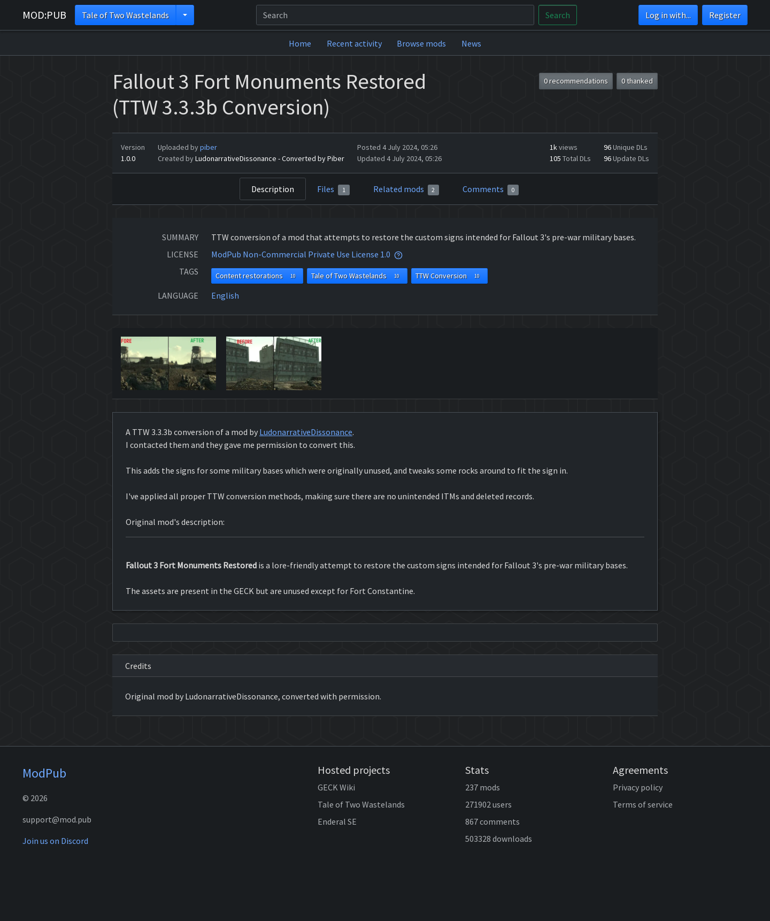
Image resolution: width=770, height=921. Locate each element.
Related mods (406, 189)
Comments (491, 189)
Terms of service (643, 804)
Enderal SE (337, 821)
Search (557, 15)
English (225, 295)
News (471, 43)
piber (208, 147)
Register (725, 15)
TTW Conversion (449, 276)
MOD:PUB (44, 14)
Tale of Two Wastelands (125, 15)
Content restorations (257, 276)
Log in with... (668, 15)
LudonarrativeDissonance (305, 432)
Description (272, 189)
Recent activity (354, 43)
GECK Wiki (336, 787)
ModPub (44, 773)
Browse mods (421, 43)
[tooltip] (398, 254)
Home (300, 43)
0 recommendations (576, 81)
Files (333, 189)
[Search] (395, 15)
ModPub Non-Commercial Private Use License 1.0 (300, 254)
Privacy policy (638, 787)
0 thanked (637, 81)
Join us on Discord (55, 840)
